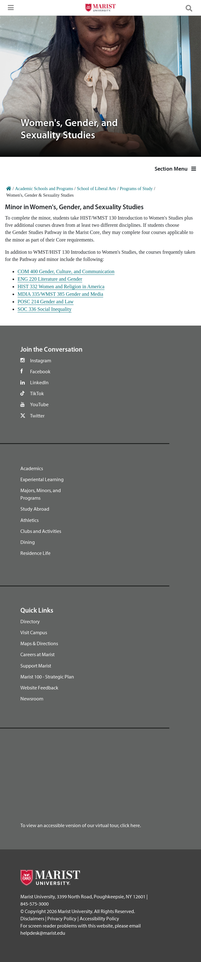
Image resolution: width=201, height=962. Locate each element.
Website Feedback (39, 687)
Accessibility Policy (99, 918)
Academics (31, 468)
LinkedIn (39, 382)
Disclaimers (32, 918)
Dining (27, 542)
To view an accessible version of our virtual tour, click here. (80, 825)
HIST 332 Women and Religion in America (61, 286)
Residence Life (35, 553)
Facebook (40, 371)
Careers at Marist (37, 654)
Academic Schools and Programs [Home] (44, 188)
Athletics (29, 520)
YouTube (39, 404)
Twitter (37, 415)
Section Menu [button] (175, 168)
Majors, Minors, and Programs (40, 494)
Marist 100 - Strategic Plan (47, 676)
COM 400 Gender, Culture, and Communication (66, 271)
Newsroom (31, 698)
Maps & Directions (39, 643)
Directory (30, 621)
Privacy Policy (62, 918)
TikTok (37, 393)
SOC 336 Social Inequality (44, 309)
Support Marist (35, 665)
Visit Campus (33, 632)
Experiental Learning (42, 479)
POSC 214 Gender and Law (46, 301)
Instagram (40, 360)
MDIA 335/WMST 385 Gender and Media (60, 294)
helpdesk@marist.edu (42, 933)
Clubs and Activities (40, 531)
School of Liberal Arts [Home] (96, 188)
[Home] (8, 188)
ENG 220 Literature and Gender (50, 279)
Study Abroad (34, 509)
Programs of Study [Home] (136, 188)
